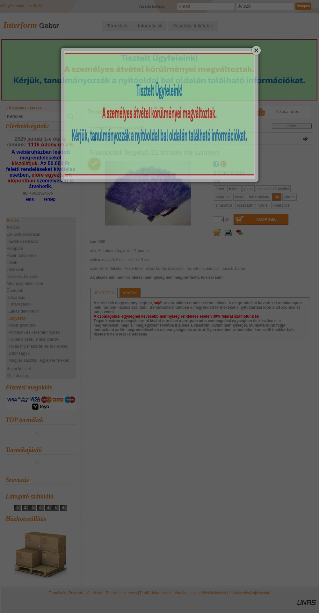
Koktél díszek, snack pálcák (34, 339)
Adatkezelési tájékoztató (249, 593)
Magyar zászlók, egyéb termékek (39, 360)
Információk (161, 593)
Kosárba (266, 219)
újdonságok (19, 353)
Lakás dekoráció (24, 311)
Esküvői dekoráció (23, 234)
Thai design (17, 375)
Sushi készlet (19, 368)
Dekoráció (118, 127)
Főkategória (98, 127)
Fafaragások (20, 304)
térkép (49, 199)
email (31, 199)
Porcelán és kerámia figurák (34, 332)
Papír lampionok (22, 255)
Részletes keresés (121, 593)
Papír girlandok (22, 325)
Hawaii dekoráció (22, 241)
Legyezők (17, 318)
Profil (144, 593)
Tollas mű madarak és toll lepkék (39, 346)
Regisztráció (79, 593)
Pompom (15, 248)
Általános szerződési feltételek (200, 593)
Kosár (97, 593)
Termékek (57, 593)
